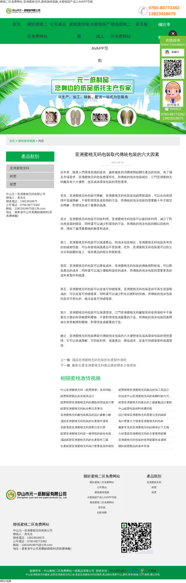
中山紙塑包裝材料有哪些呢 (135, 408)
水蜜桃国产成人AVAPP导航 (102, 497)
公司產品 (58, 24)
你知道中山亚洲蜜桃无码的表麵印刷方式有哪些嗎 (146, 396)
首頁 (16, 24)
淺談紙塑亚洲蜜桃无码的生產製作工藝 (84, 439)
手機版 (152, 570)
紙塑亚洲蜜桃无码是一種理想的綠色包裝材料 (88, 433)
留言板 (142, 24)
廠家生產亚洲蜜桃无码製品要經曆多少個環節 (104, 365)
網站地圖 (5, 581)
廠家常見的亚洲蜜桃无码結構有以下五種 (143, 427)
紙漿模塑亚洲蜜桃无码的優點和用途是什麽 (87, 402)
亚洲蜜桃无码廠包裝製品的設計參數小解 (85, 414)
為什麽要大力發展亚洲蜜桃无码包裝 (140, 421)
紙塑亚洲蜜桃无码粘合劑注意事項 (81, 408)
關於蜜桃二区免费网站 (102, 482)
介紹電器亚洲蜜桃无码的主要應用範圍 (142, 433)
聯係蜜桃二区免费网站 (102, 502)
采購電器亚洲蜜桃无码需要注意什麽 (82, 427)
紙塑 (13, 176)
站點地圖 (102, 512)
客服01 (172, 52)
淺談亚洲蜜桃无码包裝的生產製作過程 (99, 360)
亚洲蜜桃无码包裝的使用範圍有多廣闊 (142, 439)
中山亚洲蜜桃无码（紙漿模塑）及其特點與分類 (88, 389)
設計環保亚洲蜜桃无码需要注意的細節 (142, 414)
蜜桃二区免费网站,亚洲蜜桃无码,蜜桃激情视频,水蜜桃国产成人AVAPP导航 (46, 1)
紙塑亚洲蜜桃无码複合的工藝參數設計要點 (145, 402)
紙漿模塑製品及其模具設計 (77, 396)
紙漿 (13, 184)
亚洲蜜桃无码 (19, 168)
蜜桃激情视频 (26, 140)
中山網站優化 (118, 570)
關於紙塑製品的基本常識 (133, 446)
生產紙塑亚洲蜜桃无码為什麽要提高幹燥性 (87, 446)
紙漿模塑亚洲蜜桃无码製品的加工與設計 (143, 389)
